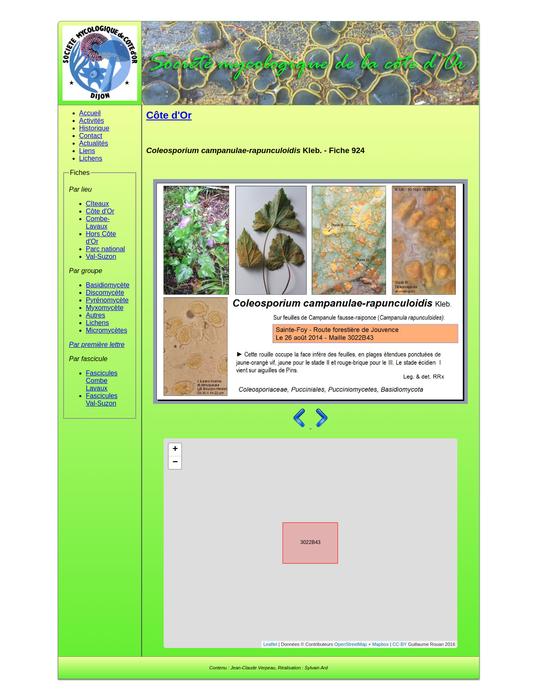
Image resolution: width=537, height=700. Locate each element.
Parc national (105, 248)
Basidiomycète (108, 285)
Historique (94, 128)
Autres (95, 315)
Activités (91, 120)
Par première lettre (97, 344)
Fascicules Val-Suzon (102, 399)
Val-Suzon (101, 256)
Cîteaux (97, 203)
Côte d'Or (100, 211)
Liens (87, 150)
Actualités (93, 143)
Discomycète (105, 292)
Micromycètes (107, 330)
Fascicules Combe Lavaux (102, 381)
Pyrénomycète (107, 300)
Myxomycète (105, 307)
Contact (90, 135)
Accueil (90, 113)
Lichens (90, 158)
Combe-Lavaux (98, 222)
